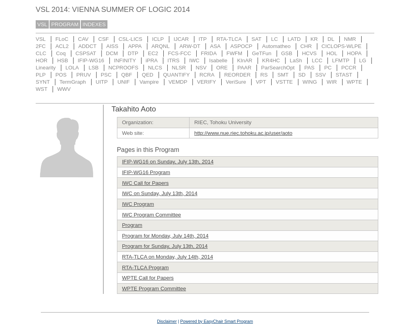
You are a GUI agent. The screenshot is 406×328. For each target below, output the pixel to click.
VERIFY (206, 82)
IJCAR (181, 39)
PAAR (244, 68)
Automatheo (276, 46)
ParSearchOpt (278, 68)
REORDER (237, 75)
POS (61, 75)
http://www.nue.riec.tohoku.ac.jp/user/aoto (243, 133)
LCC (317, 60)
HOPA (354, 53)
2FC (41, 46)
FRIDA (209, 53)
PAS (309, 68)
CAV (83, 39)
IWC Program (138, 204)
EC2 (153, 53)
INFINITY (125, 60)
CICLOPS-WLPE (342, 46)
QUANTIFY (176, 75)
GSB (286, 53)
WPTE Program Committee (154, 289)
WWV (64, 89)
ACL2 (62, 46)
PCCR (348, 68)
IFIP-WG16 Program (146, 172)
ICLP (158, 39)
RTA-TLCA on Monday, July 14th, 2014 (167, 257)
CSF (103, 39)
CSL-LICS (130, 39)
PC (328, 68)
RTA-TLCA (229, 39)
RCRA (206, 75)
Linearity (46, 68)
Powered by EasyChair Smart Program (216, 321)
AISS (112, 46)
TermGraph (72, 82)
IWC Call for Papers (145, 183)
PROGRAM (65, 24)
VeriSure (236, 82)
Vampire (149, 82)
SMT (283, 75)
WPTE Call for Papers (148, 278)
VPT (261, 82)
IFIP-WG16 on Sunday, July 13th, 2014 (168, 162)
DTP (133, 53)
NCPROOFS (123, 68)
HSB (62, 60)
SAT (256, 39)
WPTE (354, 82)
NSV (200, 68)
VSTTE (284, 82)
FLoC (62, 39)
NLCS (155, 68)
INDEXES (94, 24)
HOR (42, 60)
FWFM (234, 53)
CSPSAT (85, 53)
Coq (60, 53)
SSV (320, 75)
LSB (94, 68)
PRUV (83, 75)
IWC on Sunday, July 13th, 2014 (159, 193)
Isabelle (218, 60)
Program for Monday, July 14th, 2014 (165, 236)
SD (302, 75)
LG (362, 60)
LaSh (296, 60)
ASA (215, 46)
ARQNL (160, 46)
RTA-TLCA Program (145, 267)
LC (274, 39)
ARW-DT (189, 46)
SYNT (43, 82)
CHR (306, 46)
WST (42, 89)
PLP (41, 75)
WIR (332, 82)
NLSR (179, 68)
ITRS (173, 60)
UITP (101, 82)
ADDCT (88, 46)
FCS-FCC (180, 53)
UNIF (123, 82)
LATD (294, 39)
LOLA (72, 68)
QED (147, 75)
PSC (106, 75)
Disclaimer (167, 321)
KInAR (245, 60)
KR (314, 39)
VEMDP (178, 82)
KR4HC (271, 60)
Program (132, 225)
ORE (222, 68)
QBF (126, 75)
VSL (42, 24)
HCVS (309, 53)
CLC (41, 53)
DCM (112, 53)
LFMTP (341, 60)
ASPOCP (241, 46)
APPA (135, 46)
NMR (350, 39)
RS (264, 75)
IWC (194, 60)
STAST (343, 75)
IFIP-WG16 (91, 60)
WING (310, 82)
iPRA (151, 60)
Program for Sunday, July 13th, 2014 (165, 246)
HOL (331, 53)
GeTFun (262, 53)
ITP (203, 39)
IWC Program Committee (151, 215)
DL (330, 39)
